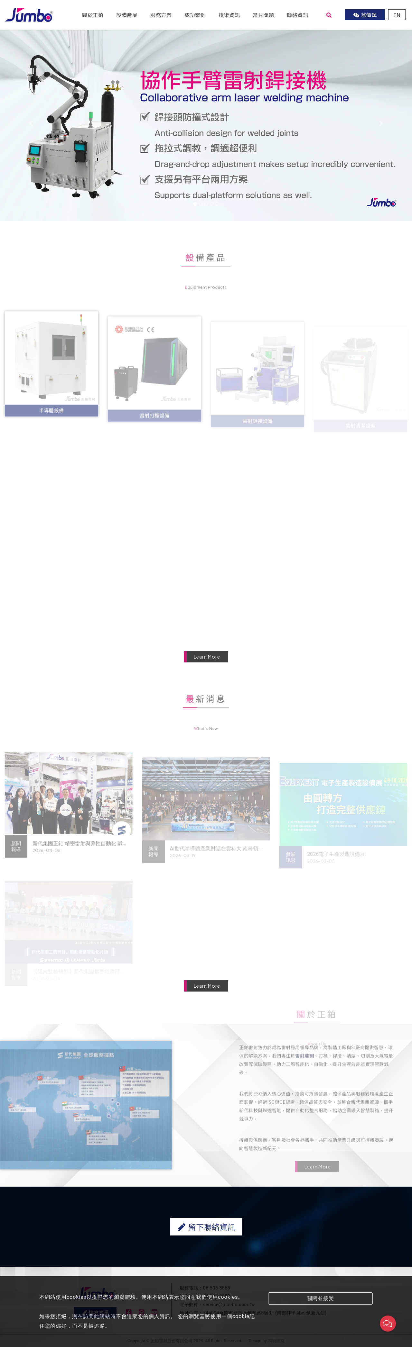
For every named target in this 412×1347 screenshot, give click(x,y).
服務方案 (161, 15)
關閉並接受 (320, 1298)
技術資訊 (229, 15)
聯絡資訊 (297, 15)
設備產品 (126, 15)
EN (396, 15)
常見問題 (263, 15)
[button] (31, 123)
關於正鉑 (92, 15)
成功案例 (195, 15)
